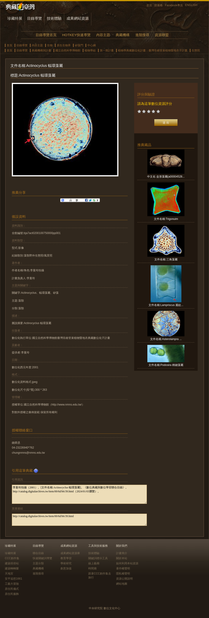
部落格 (158, 5)
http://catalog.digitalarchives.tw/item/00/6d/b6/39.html (79, 520)
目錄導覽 (34, 18)
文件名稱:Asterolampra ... (166, 339)
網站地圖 (121, 583)
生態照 (196, 50)
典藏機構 (123, 35)
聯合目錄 (38, 553)
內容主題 (103, 35)
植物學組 (90, 50)
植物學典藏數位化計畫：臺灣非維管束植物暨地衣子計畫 (152, 50)
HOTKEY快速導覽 (76, 35)
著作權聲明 (123, 568)
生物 (50, 45)
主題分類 (38, 563)
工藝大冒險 (12, 583)
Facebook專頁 (174, 5)
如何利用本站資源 (127, 563)
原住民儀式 (12, 588)
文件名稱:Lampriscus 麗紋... (166, 305)
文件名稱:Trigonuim (166, 219)
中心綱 (91, 45)
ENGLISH (191, 5)
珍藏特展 (14, 18)
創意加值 (66, 568)
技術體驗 (54, 18)
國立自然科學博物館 (67, 50)
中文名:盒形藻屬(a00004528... (165, 176)
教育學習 (66, 558)
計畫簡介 (121, 553)
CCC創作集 (12, 558)
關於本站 (121, 558)
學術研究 (66, 563)
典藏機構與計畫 (41, 50)
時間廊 (92, 568)
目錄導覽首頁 (46, 35)
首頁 (149, 5)
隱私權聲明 (123, 573)
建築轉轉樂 (12, 568)
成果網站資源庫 (70, 553)
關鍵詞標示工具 (98, 558)
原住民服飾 (12, 594)
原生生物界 (64, 45)
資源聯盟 (162, 35)
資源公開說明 (124, 578)
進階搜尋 (142, 35)
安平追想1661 (13, 578)
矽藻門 (79, 45)
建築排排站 (12, 563)
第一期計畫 (107, 50)
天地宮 (9, 573)
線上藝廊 (93, 563)
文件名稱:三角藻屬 (165, 259)
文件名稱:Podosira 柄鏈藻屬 (166, 365)
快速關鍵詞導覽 (42, 558)
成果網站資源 (77, 18)
